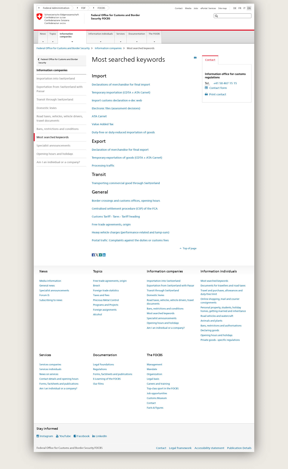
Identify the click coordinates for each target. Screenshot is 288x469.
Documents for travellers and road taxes (223, 285)
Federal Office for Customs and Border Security (63, 48)
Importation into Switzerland (56, 78)
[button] (216, 16)
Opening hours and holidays (55, 154)
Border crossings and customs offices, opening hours (126, 200)
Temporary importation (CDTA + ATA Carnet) (121, 92)
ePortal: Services (208, 8)
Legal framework (180, 448)
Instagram (46, 436)
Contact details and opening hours (58, 378)
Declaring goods (210, 330)
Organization (154, 374)
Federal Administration (54, 8)
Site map (222, 8)
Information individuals (100, 33)
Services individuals (50, 369)
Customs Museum (157, 398)
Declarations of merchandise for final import (121, 84)
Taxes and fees (101, 295)
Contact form (218, 88)
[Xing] (101, 254)
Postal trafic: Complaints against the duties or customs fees (130, 240)
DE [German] (234, 8)
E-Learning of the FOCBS (107, 378)
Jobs (196, 8)
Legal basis (153, 378)
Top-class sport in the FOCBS (163, 388)
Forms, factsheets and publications (58, 383)
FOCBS (99, 8)
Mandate (152, 369)
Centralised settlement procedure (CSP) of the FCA (125, 208)
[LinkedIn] (104, 254)
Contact (178, 8)
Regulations (100, 369)
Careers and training (158, 383)
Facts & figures (155, 407)
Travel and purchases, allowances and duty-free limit (222, 292)
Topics (53, 33)
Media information (50, 280)
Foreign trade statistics (106, 290)
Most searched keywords (160, 313)
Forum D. (44, 295)
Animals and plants (211, 320)
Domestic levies (47, 108)
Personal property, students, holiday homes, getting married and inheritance (223, 309)
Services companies (50, 364)
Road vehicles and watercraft (217, 315)
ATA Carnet (99, 116)
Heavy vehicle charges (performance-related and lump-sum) (130, 232)
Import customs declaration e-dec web (117, 100)
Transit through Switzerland (55, 99)
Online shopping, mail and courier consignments (220, 300)
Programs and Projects (105, 304)
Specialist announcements (53, 145)
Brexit (96, 285)
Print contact (217, 94)
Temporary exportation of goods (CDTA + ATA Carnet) (127, 157)
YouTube (65, 436)
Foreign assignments (104, 309)
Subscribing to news (50, 300)
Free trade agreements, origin (111, 224)
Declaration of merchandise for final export (120, 149)
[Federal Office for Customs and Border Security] (90, 18)
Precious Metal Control (106, 300)
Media (188, 8)
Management (154, 364)
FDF (81, 8)
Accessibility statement (209, 448)
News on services (48, 374)
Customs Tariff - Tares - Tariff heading (116, 216)
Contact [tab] (210, 60)
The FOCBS (154, 33)
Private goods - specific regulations (220, 339)
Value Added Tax (102, 124)
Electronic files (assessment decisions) (116, 108)
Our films (98, 383)
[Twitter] (97, 254)
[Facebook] (93, 254)
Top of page (189, 248)
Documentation (137, 33)
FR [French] (239, 8)
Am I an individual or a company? (58, 162)
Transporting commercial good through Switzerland (126, 183)
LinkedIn (101, 436)
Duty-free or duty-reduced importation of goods (123, 132)
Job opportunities (157, 393)
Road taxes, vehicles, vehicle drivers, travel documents (60, 118)
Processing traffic (103, 165)
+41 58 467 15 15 (225, 83)
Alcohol (97, 314)
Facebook (83, 436)
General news (47, 285)
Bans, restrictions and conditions (58, 129)
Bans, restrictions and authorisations (221, 325)
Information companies (70, 36)
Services (120, 33)
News (43, 33)
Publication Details (239, 448)
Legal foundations (103, 364)
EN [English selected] (249, 8)
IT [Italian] (244, 8)
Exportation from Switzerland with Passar (60, 89)
